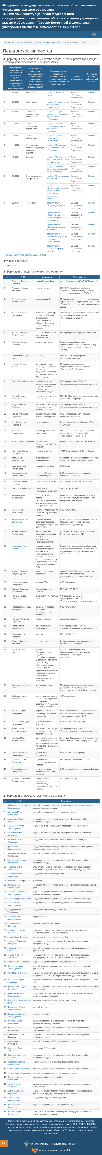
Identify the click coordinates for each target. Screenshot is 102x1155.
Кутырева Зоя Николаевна (18, 962)
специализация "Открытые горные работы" (55, 248)
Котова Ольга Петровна (17, 937)
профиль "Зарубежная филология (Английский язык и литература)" (57, 169)
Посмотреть (10, 265)
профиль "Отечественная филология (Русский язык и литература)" (58, 159)
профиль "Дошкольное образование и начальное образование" (58, 147)
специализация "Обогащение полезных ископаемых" (57, 227)
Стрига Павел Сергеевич (18, 1069)
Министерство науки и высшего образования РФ (54, 1144)
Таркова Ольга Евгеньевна (18, 1073)
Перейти (92, 93)
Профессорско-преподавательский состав (25, 255)
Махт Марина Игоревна (17, 973)
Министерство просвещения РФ (54, 1150)
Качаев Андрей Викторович (19, 898)
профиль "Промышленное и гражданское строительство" (58, 104)
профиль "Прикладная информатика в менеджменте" (56, 138)
